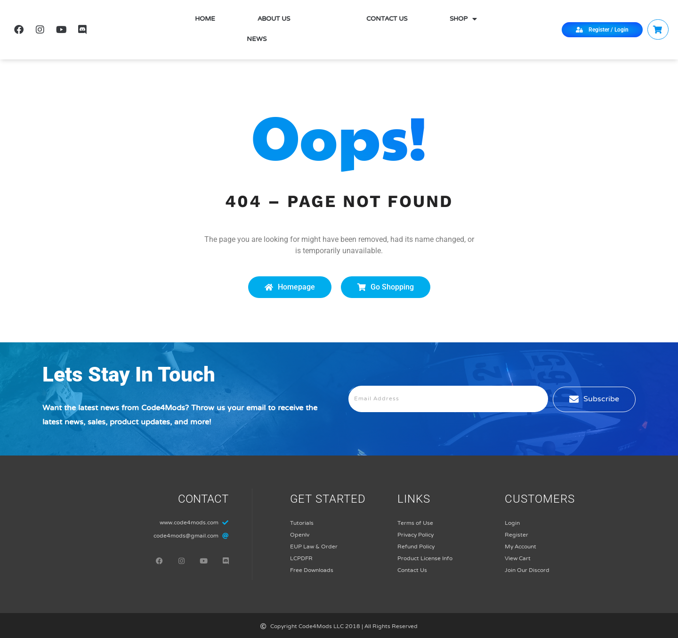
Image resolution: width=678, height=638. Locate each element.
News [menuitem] (256, 39)
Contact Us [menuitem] (386, 19)
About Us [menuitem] (274, 19)
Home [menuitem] (205, 19)
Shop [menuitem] (463, 19)
